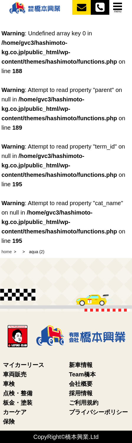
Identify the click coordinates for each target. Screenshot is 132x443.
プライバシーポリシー (98, 412)
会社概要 (81, 384)
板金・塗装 (17, 402)
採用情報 (81, 393)
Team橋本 (82, 374)
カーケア (15, 412)
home (6, 251)
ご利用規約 (83, 402)
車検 (9, 384)
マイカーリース (23, 365)
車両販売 (15, 374)
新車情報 (81, 365)
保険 (9, 421)
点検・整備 (17, 393)
